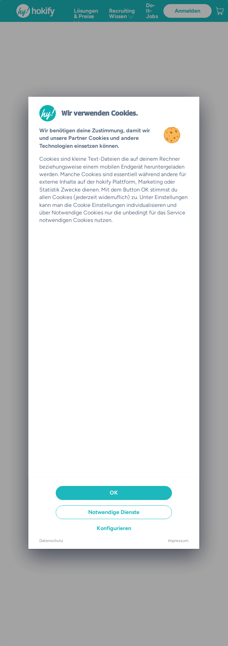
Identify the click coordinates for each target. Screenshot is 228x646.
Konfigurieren (114, 528)
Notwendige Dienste (113, 512)
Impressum (178, 540)
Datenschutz (51, 540)
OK (114, 492)
